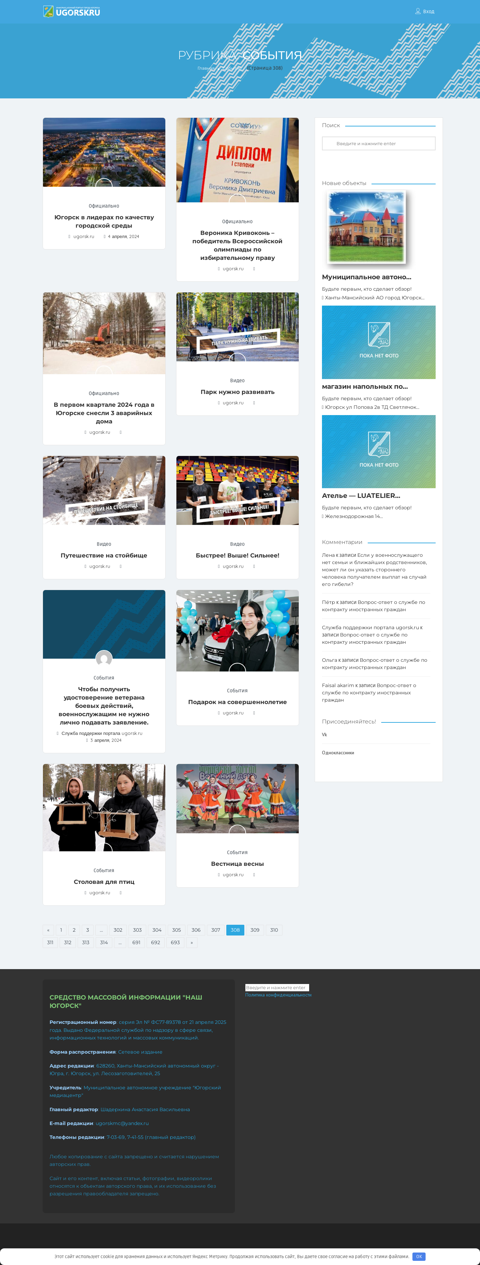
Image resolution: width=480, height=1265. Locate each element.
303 (137, 930)
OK (419, 1256)
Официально (104, 206)
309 (255, 930)
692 (155, 942)
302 (118, 930)
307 (215, 930)
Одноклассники (338, 752)
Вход (428, 12)
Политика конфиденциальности (278, 995)
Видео (237, 381)
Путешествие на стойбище (104, 555)
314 (104, 942)
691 (136, 942)
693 (175, 942)
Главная (206, 68)
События (104, 678)
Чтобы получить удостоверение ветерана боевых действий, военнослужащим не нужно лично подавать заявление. (104, 706)
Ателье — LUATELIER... (361, 496)
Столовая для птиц (104, 881)
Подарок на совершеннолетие (237, 702)
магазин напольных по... (365, 386)
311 (50, 942)
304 (157, 930)
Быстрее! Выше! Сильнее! (237, 555)
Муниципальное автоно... (366, 277)
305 (176, 930)
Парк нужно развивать (237, 391)
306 (196, 930)
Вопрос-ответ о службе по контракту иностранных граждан (369, 692)
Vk (324, 734)
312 (67, 942)
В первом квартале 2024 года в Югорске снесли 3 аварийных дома (104, 413)
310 (274, 930)
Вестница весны (237, 863)
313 (85, 942)
